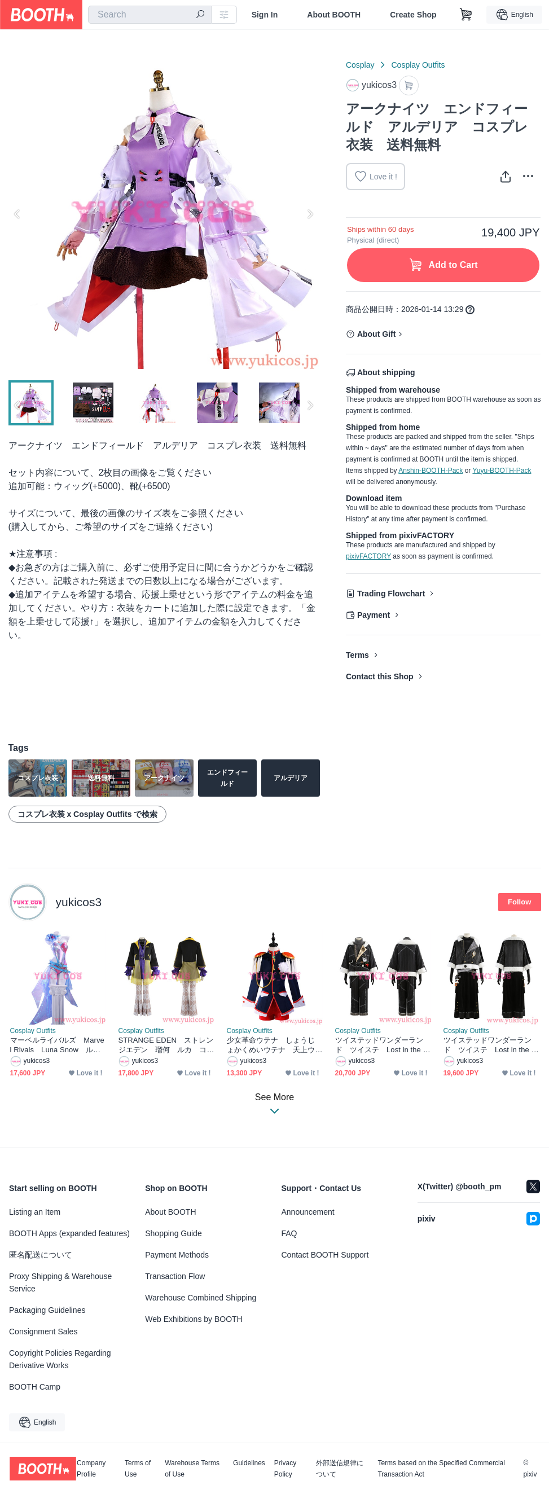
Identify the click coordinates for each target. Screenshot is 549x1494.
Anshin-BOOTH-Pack (430, 470)
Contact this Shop (380, 676)
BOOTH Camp (34, 1386)
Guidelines (249, 1463)
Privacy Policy (285, 1469)
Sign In (265, 15)
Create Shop (413, 15)
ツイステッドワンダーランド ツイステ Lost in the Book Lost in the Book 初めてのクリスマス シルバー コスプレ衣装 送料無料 (491, 1045)
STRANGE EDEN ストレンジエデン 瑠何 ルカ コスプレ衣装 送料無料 (166, 1045)
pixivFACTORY (368, 556)
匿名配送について (40, 1254)
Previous (17, 214)
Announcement (308, 1211)
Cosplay (360, 64)
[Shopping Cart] (466, 14)
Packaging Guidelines (47, 1310)
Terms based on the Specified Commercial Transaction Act (440, 1469)
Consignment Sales (43, 1331)
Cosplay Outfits (418, 64)
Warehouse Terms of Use (192, 1469)
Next (310, 214)
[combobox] (150, 15)
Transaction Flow (175, 1276)
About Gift (376, 334)
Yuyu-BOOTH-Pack (501, 470)
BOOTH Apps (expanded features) (69, 1233)
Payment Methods (177, 1254)
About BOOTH (334, 15)
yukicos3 (79, 901)
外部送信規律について (339, 1469)
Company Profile (91, 1469)
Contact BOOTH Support (325, 1254)
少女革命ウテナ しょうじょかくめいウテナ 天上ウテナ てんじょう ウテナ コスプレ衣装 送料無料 (272, 1045)
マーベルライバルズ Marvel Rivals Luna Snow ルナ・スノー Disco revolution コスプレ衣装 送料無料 (57, 1045)
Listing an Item (34, 1211)
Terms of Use (138, 1469)
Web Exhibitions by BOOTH (193, 1319)
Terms (357, 655)
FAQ (289, 1233)
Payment (373, 614)
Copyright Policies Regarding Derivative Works (60, 1359)
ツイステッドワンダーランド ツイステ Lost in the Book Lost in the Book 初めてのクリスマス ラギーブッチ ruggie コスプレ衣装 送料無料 (383, 1045)
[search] (200, 15)
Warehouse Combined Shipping (200, 1297)
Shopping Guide (173, 1233)
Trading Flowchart (391, 593)
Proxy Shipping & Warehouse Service (60, 1282)
